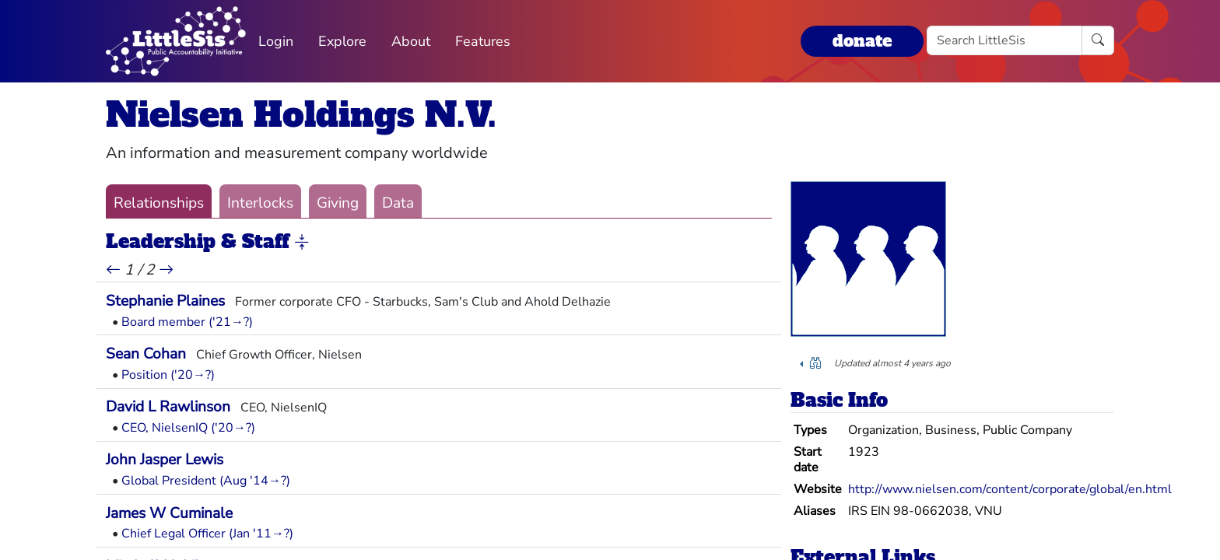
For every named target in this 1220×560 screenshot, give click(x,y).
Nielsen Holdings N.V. (301, 114)
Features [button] (482, 41)
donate (862, 41)
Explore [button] (342, 41)
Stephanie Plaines (165, 301)
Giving (338, 203)
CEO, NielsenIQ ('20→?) (188, 427)
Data (398, 203)
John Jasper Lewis (164, 460)
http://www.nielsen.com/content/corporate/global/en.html (1010, 489)
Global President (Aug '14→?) (205, 480)
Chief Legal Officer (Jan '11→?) (207, 533)
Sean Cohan (146, 354)
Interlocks (260, 203)
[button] (302, 243)
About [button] (410, 41)
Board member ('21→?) (187, 322)
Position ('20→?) (168, 374)
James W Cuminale (169, 513)
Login (275, 41)
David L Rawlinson (168, 407)
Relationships (159, 203)
